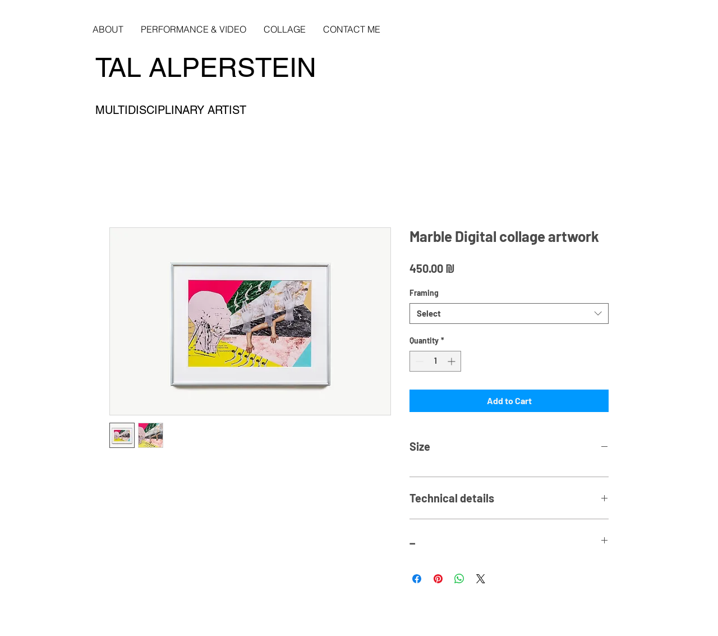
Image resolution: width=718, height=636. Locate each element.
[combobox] (509, 313)
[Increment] (452, 361)
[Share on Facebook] (417, 578)
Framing (424, 293)
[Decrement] (418, 361)
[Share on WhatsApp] (459, 578)
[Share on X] (480, 578)
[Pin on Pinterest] (438, 578)
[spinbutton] (435, 361)
